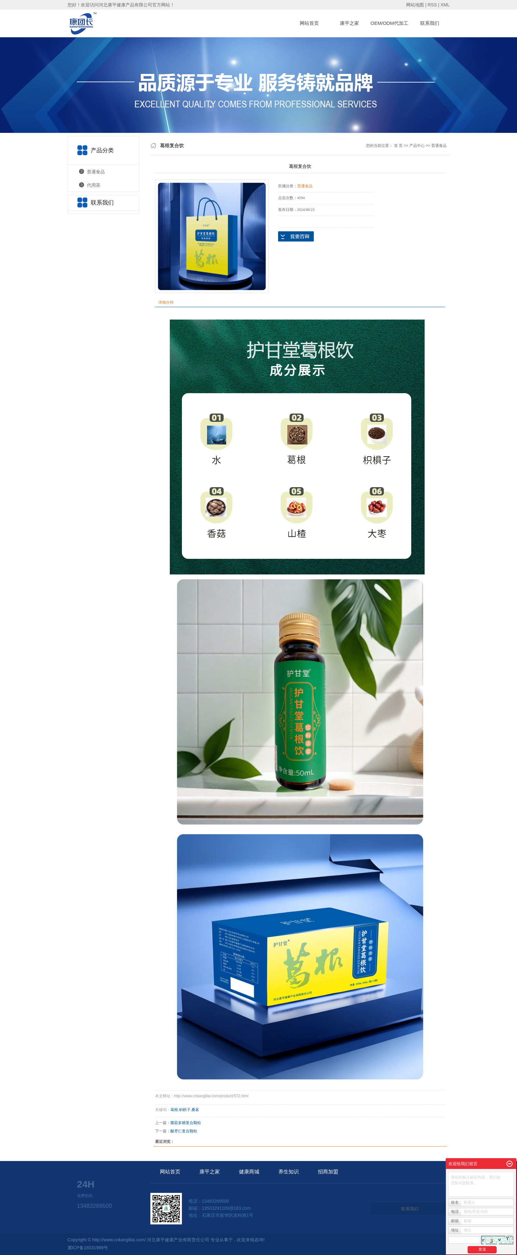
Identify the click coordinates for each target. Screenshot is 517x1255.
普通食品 (96, 171)
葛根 (174, 1109)
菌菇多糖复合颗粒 (185, 1123)
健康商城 (249, 1171)
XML (445, 4)
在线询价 (296, 236)
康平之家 (349, 23)
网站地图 (415, 4)
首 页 (398, 145)
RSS (432, 4)
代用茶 (93, 185)
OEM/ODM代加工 (389, 23)
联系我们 (429, 23)
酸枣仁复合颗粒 (183, 1131)
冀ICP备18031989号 (88, 1247)
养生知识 (288, 1171)
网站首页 (309, 23)
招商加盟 (328, 1171)
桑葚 (195, 1109)
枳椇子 (184, 1109)
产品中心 (417, 145)
